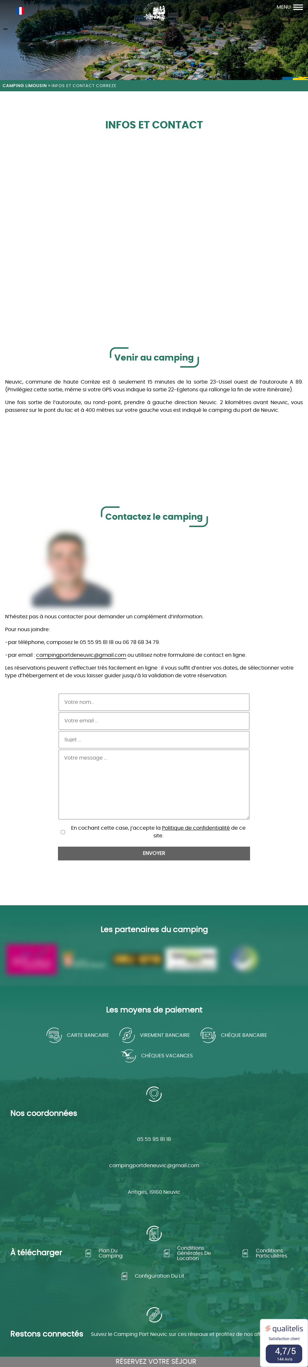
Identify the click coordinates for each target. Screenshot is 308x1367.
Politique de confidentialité (196, 796)
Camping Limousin (25, 86)
